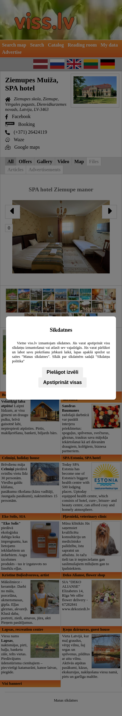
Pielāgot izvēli (63, 372)
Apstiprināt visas (62, 382)
